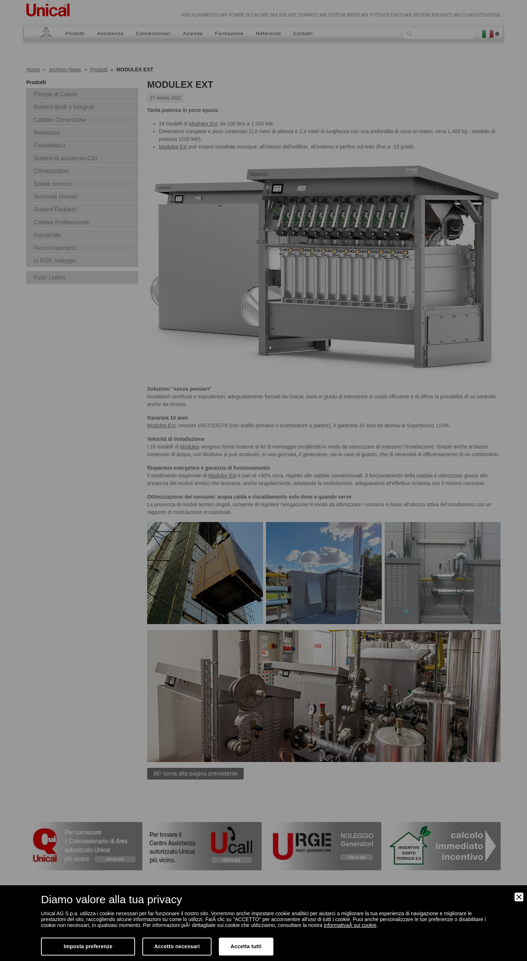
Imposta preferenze (88, 946)
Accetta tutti (246, 946)
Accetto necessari (177, 946)
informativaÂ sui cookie (350, 925)
